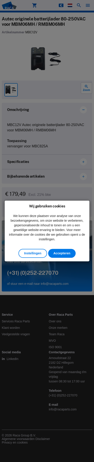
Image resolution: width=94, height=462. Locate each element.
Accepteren (61, 253)
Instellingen (32, 253)
